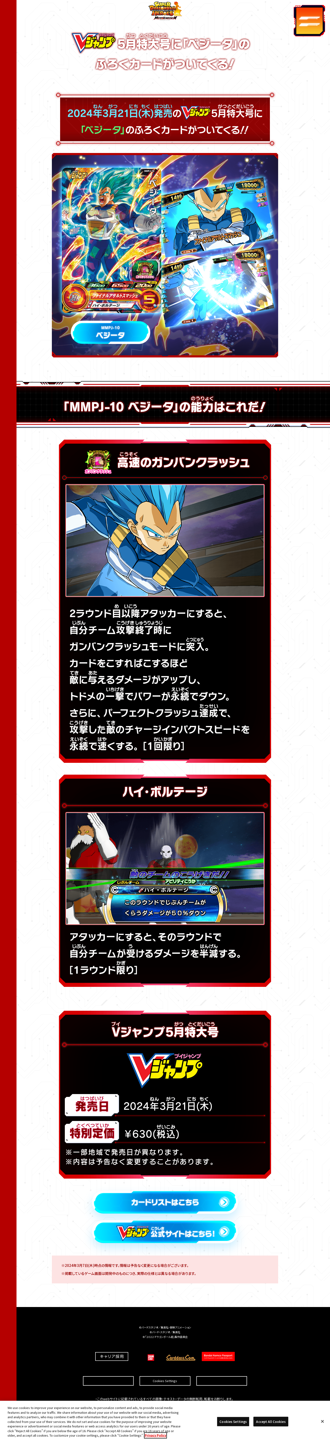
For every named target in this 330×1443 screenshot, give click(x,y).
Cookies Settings (165, 1369)
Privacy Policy (155, 1438)
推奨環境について (108, 1369)
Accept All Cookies (270, 1424)
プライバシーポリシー (221, 1369)
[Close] (322, 1424)
